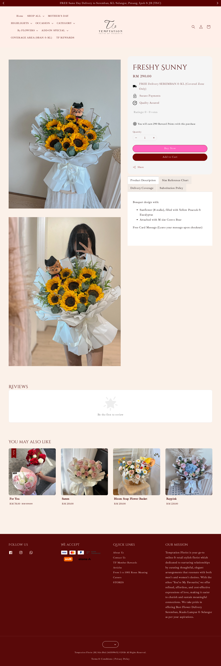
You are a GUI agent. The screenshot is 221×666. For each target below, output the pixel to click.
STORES (118, 582)
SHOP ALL (34, 15)
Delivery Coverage (141, 188)
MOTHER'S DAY (58, 15)
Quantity (137, 132)
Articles (117, 567)
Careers (117, 577)
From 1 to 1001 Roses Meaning (130, 572)
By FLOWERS (26, 30)
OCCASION (43, 23)
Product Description (143, 180)
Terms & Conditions (102, 659)
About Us (118, 552)
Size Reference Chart (175, 180)
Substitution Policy (171, 188)
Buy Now (170, 148)
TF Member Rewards (125, 562)
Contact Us (119, 557)
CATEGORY (64, 23)
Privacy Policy (122, 659)
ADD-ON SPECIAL (53, 30)
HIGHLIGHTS (20, 23)
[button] (193, 27)
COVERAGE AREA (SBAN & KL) (31, 37)
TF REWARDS (65, 37)
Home (19, 15)
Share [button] (138, 167)
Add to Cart (169, 157)
